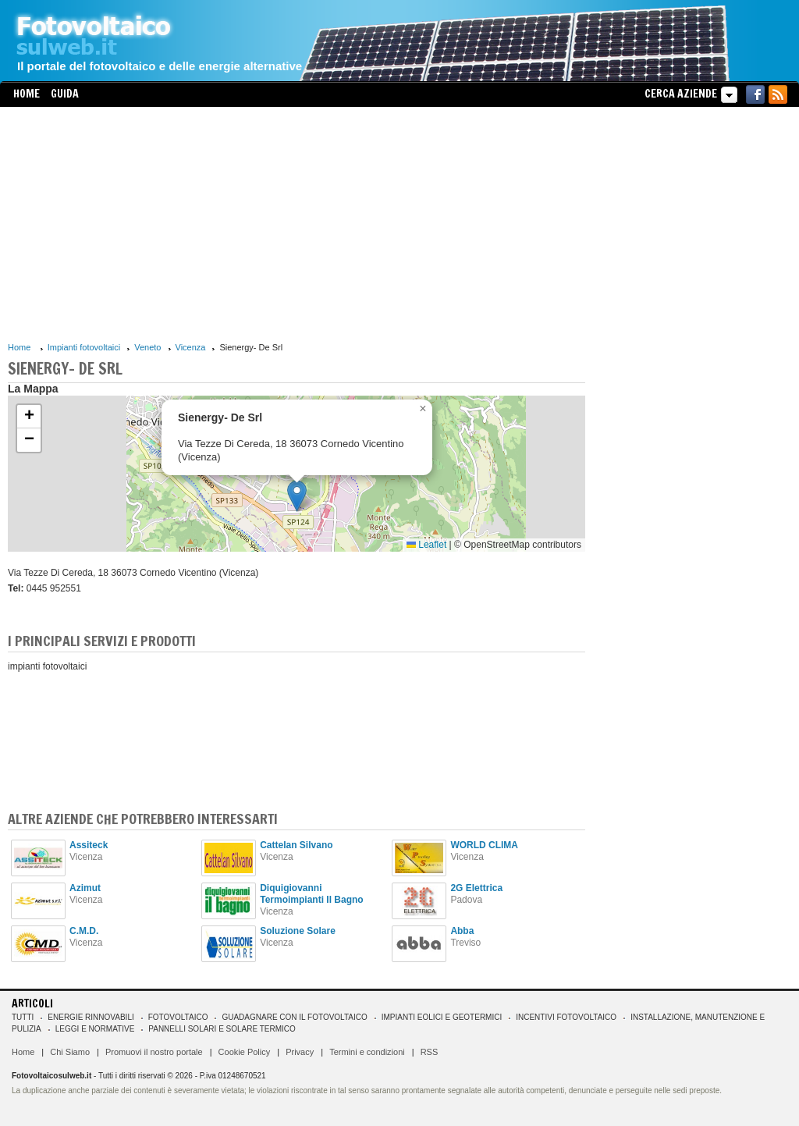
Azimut (85, 888)
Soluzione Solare (298, 930)
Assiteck (88, 845)
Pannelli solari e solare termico (222, 1029)
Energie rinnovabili (90, 1017)
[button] (297, 496)
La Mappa (33, 388)
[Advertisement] (296, 224)
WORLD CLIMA (484, 845)
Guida (65, 93)
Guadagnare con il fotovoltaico (294, 1017)
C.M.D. (83, 930)
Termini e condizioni (367, 1052)
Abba (462, 930)
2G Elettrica (476, 888)
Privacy (300, 1052)
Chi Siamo (70, 1052)
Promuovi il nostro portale (154, 1052)
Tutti (23, 1017)
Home (26, 93)
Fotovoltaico (178, 1017)
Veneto (147, 347)
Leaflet (426, 544)
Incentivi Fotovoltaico (566, 1017)
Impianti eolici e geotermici (442, 1017)
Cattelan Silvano (296, 845)
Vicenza (191, 347)
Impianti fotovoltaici (84, 347)
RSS (430, 1052)
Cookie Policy (244, 1052)
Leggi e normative (95, 1029)
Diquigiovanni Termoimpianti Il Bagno (311, 894)
